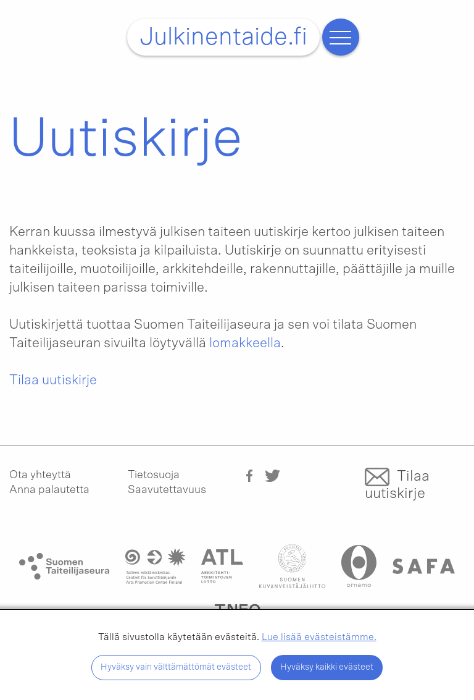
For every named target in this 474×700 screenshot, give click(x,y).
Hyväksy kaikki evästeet (326, 667)
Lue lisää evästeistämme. (319, 637)
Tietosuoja (154, 475)
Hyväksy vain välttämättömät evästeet (176, 667)
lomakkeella (245, 343)
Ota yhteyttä (40, 475)
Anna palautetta (49, 489)
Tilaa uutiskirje (53, 380)
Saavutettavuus (167, 489)
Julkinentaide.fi (223, 37)
